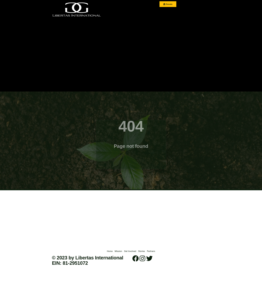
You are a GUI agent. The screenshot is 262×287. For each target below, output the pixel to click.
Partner (124, 11)
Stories (148, 4)
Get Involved (136, 4)
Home (113, 4)
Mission (122, 4)
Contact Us (136, 11)
